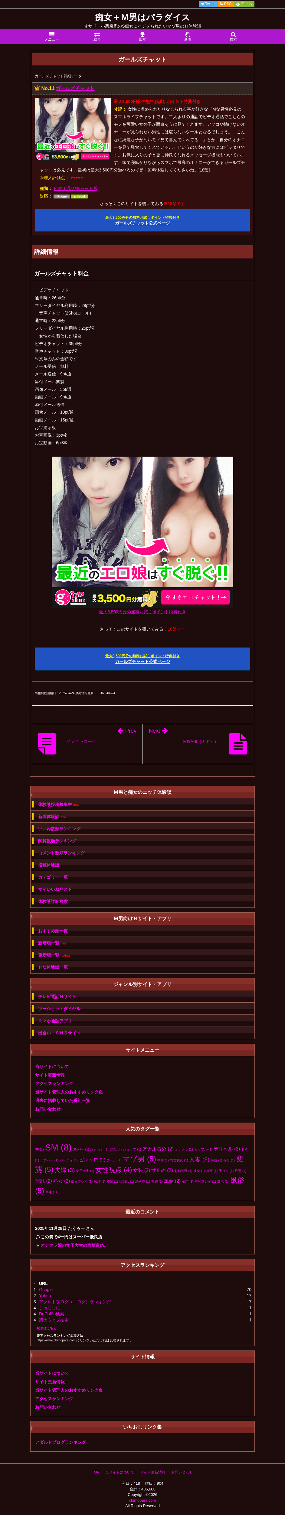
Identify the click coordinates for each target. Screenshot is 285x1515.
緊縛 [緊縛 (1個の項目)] (157, 1181)
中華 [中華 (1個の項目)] (163, 1160)
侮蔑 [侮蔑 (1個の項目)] (216, 1160)
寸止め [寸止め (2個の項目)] (162, 1170)
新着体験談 (52, 816)
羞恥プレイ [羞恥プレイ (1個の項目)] (205, 1181)
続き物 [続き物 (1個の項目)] (142, 1181)
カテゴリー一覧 (53, 877)
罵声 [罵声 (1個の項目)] (187, 1181)
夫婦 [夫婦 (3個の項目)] (65, 1170)
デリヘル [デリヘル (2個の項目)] (227, 1148)
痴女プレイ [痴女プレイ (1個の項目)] (82, 1181)
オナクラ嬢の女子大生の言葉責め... (74, 1245)
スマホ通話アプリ (55, 1021)
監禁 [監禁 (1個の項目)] (112, 1181)
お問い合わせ (48, 1109)
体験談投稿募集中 (58, 804)
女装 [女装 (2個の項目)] (141, 1170)
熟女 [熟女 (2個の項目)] (61, 1181)
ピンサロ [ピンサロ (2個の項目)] (92, 1159)
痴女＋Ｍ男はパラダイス (142, 17)
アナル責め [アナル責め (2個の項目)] (158, 1148)
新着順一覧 (52, 943)
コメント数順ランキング (61, 853)
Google (46, 1289)
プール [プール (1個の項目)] (113, 1160)
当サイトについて (52, 1066)
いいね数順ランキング (59, 829)
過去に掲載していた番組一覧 (62, 1100)
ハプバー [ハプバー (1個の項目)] (49, 1160)
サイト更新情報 (50, 1075)
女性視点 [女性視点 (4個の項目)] (113, 1170)
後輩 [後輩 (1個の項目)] (212, 1171)
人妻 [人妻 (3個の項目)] (199, 1159)
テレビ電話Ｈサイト (57, 996)
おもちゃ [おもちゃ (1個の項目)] (99, 1149)
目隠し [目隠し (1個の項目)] (126, 1181)
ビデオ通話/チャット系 (75, 188)
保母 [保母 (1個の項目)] (229, 1160)
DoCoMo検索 (51, 1313)
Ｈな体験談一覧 (53, 967)
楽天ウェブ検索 (54, 1319)
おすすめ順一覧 (53, 931)
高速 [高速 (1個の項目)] (51, 1192)
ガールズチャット (75, 88)
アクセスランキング (54, 1083)
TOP (95, 1472)
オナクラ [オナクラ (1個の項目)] (184, 1149)
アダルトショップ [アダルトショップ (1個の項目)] (125, 1149)
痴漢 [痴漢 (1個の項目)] (99, 1181)
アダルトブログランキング (60, 1442)
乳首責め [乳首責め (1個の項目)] (179, 1160)
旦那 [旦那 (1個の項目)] (240, 1171)
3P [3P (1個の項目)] (39, 1149)
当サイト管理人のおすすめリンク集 (69, 1092)
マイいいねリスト (55, 889)
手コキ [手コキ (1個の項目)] (226, 1171)
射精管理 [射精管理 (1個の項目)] (183, 1171)
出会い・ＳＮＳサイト (59, 1033)
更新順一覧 (54, 955)
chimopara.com (142, 1500)
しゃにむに (49, 1307)
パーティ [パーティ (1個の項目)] (69, 1160)
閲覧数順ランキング (57, 841)
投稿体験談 (48, 865)
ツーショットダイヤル (59, 1009)
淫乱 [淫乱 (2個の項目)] (43, 1181)
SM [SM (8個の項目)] (58, 1147)
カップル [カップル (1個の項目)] (203, 1149)
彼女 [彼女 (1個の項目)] (199, 1171)
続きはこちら (47, 1328)
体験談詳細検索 (53, 901)
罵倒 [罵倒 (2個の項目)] (172, 1181)
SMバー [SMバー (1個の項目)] (81, 1149)
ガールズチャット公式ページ (142, 220)
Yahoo (45, 1295)
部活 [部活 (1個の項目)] (223, 1181)
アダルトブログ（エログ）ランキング (75, 1301)
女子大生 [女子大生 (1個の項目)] (85, 1171)
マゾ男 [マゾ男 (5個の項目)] (139, 1159)
